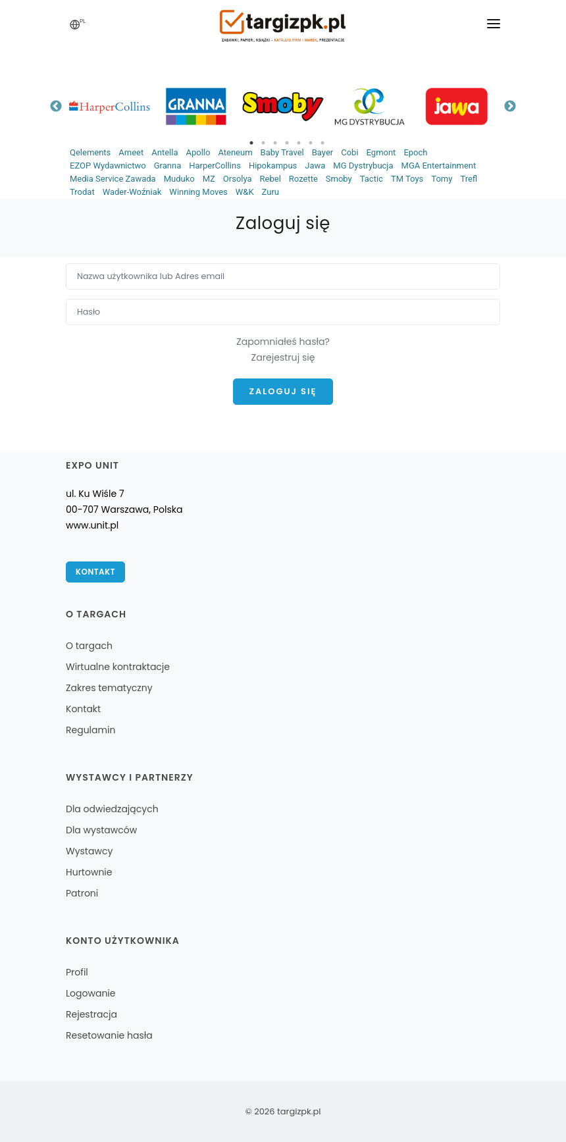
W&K (245, 192)
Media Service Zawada (113, 179)
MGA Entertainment (438, 165)
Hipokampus (273, 165)
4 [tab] (287, 142)
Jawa (315, 165)
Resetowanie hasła (109, 1035)
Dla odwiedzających (112, 809)
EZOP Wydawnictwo (108, 165)
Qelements (90, 152)
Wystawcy (89, 851)
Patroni (82, 893)
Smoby (339, 179)
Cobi (349, 152)
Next (510, 106)
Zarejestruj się (283, 357)
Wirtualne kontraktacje (118, 666)
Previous (56, 106)
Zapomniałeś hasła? (283, 341)
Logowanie (90, 993)
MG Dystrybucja (363, 165)
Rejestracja (91, 1014)
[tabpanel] (109, 106)
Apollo (198, 152)
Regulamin (90, 730)
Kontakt (95, 571)
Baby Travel (282, 152)
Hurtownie (89, 872)
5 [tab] (298, 142)
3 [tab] (275, 142)
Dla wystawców (101, 830)
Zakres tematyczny (109, 687)
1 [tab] (251, 142)
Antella (164, 152)
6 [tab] (310, 142)
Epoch (415, 152)
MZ (209, 179)
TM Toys (407, 179)
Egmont (381, 152)
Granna (168, 165)
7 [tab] (322, 142)
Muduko (179, 179)
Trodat (82, 192)
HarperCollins (215, 165)
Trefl (468, 179)
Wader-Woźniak (132, 192)
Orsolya (237, 179)
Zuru (270, 192)
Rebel (270, 179)
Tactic (371, 179)
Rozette (303, 179)
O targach (89, 645)
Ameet (130, 152)
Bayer (322, 152)
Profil (77, 972)
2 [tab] (263, 142)
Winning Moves (198, 192)
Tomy (441, 179)
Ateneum (235, 152)
